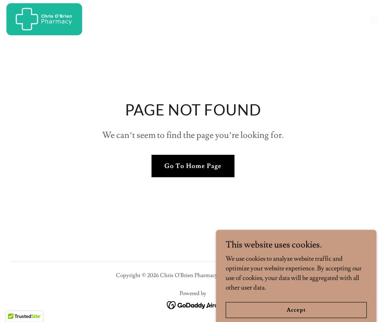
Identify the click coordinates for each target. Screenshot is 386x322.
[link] (44, 19)
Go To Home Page (193, 166)
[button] (375, 19)
